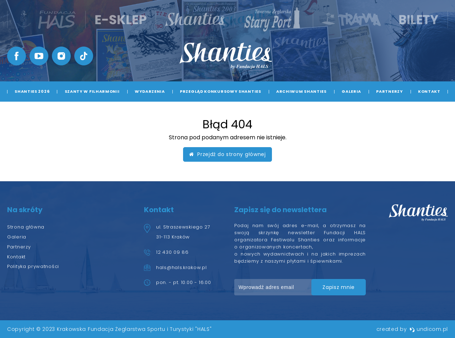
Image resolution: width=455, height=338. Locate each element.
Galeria (351, 91)
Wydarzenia (150, 91)
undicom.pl (429, 329)
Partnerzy (389, 91)
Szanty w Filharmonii (92, 91)
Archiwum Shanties (301, 91)
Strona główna (25, 227)
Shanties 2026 (32, 91)
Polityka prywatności (33, 266)
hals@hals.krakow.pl (181, 267)
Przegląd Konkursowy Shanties (220, 91)
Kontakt (429, 91)
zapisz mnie (338, 287)
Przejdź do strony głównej (227, 154)
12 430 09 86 (172, 252)
